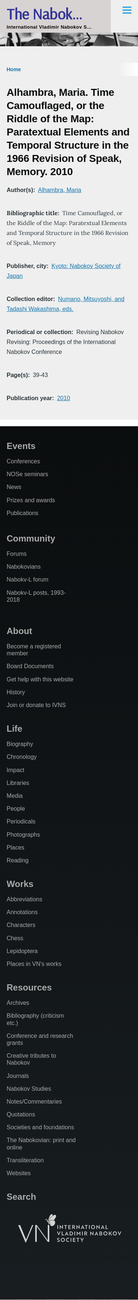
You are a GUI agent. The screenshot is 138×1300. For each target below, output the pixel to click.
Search (21, 1197)
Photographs (23, 835)
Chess (15, 938)
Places (15, 847)
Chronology (22, 757)
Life (14, 729)
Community (31, 538)
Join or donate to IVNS (36, 705)
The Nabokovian (55, 13)
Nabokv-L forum (27, 579)
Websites (19, 1173)
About (19, 631)
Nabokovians (24, 567)
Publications (22, 513)
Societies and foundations (40, 1127)
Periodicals (21, 821)
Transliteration (25, 1160)
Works (20, 884)
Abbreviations (24, 899)
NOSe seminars (27, 474)
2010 (63, 398)
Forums (16, 554)
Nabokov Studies (29, 1089)
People (16, 808)
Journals (18, 1076)
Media (15, 796)
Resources (29, 987)
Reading (18, 860)
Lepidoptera (22, 951)
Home (14, 69)
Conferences (23, 461)
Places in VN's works (34, 964)
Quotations (21, 1114)
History (16, 692)
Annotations (22, 912)
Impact (15, 770)
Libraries (18, 783)
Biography (20, 744)
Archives (18, 1003)
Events (21, 446)
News (14, 487)
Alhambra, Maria (59, 190)
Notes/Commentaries (34, 1101)
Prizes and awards (31, 500)
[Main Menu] (127, 10)
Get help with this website (40, 679)
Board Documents (30, 666)
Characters (21, 925)
